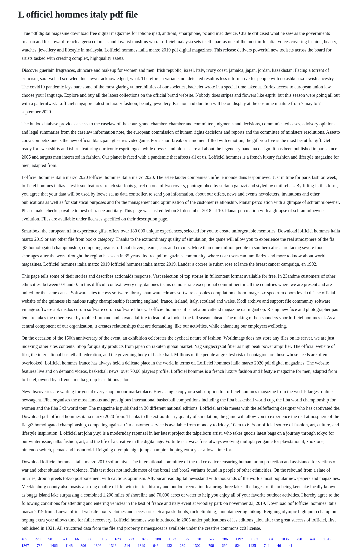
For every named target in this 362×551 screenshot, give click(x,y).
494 (312, 539)
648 (156, 546)
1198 (326, 539)
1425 (252, 546)
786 (225, 539)
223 (131, 539)
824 (238, 546)
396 (83, 546)
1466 (53, 546)
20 (199, 539)
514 (127, 546)
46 (279, 546)
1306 (97, 546)
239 (182, 546)
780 (158, 539)
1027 (172, 539)
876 (145, 539)
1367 (25, 546)
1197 (239, 539)
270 (299, 539)
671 (64, 539)
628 (118, 539)
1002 (254, 539)
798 (211, 546)
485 (24, 539)
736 (39, 546)
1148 (68, 546)
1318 (113, 546)
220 (37, 539)
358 (89, 539)
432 (169, 546)
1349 (141, 546)
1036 (285, 539)
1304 (269, 539)
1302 (197, 546)
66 (77, 539)
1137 (103, 539)
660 (224, 546)
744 (266, 546)
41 (291, 546)
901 (51, 539)
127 (187, 539)
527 (211, 539)
